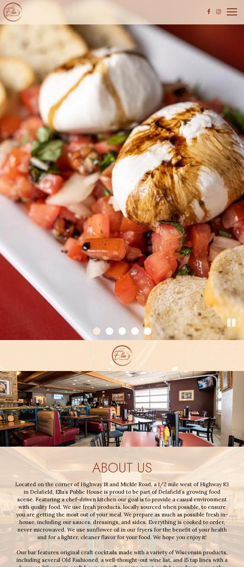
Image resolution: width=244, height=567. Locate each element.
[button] (239, 335)
